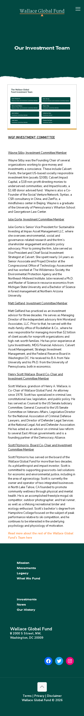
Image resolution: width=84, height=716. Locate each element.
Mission (23, 562)
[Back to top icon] (42, 687)
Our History (26, 609)
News (21, 604)
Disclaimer (54, 696)
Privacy (39, 696)
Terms (27, 696)
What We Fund (28, 578)
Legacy (22, 573)
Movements (26, 568)
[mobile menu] (78, 9)
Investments (27, 599)
